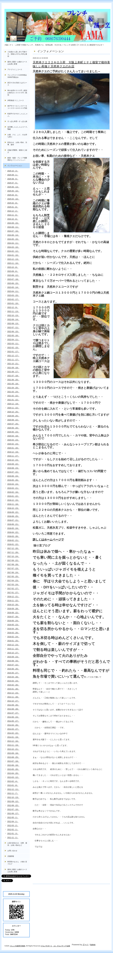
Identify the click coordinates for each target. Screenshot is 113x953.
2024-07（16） (13, 231)
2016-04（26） (13, 629)
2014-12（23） (13, 693)
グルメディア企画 (63, 946)
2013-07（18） (13, 761)
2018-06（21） (13, 524)
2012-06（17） (13, 813)
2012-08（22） (13, 805)
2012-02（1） (12, 830)
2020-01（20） (13, 448)
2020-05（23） (13, 432)
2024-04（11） (13, 243)
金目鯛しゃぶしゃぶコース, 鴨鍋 (18, 128)
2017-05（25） (13, 576)
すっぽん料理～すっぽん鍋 (17, 121)
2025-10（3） (12, 171)
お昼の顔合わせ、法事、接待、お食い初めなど (17, 844)
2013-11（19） (13, 745)
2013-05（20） (13, 769)
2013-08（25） (13, 757)
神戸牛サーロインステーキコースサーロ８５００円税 (17, 107)
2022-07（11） (13, 327)
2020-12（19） (13, 404)
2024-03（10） (13, 247)
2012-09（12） (13, 801)
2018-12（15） (13, 500)
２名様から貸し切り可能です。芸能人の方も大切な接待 (17, 54)
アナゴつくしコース (14, 69)
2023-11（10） (13, 263)
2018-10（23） (13, 508)
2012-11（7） (12, 793)
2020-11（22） (13, 408)
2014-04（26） (13, 725)
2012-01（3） (12, 834)
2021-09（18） (13, 368)
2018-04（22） (13, 532)
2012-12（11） (13, 789)
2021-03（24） (13, 392)
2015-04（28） (13, 677)
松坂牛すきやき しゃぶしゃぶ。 (17, 115)
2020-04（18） (13, 436)
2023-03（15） (13, 295)
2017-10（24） (13, 556)
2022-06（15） (13, 332)
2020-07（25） (13, 424)
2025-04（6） (12, 195)
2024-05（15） (13, 239)
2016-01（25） (13, 641)
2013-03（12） (13, 777)
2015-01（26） (13, 689)
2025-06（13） (13, 187)
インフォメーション (14, 165)
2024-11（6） (12, 215)
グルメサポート (46, 946)
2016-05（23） (13, 625)
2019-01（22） (13, 496)
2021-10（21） (13, 364)
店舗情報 (10, 856)
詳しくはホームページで (48, 539)
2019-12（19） (13, 452)
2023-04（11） (13, 291)
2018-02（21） (13, 540)
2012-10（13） (13, 797)
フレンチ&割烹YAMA (17, 946)
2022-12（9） (12, 307)
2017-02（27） (13, 589)
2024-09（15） (13, 223)
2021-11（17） (13, 360)
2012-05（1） (12, 817)
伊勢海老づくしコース (15, 100)
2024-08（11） (13, 227)
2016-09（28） (13, 609)
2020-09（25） (13, 416)
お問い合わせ (12, 851)
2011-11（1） (12, 838)
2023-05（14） (13, 287)
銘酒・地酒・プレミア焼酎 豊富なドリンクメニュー (18, 159)
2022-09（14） (13, 319)
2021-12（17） (13, 356)
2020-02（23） (13, 444)
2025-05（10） (13, 191)
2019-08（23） (13, 468)
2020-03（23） (13, 440)
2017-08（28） (13, 564)
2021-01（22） (13, 400)
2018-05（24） (13, 528)
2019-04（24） (13, 484)
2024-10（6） (12, 219)
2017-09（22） (13, 560)
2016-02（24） (13, 637)
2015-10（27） (13, 653)
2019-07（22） (13, 472)
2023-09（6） (12, 271)
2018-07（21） (13, 520)
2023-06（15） (13, 283)
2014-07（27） (13, 713)
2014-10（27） (13, 701)
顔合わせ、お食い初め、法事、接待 (17, 143)
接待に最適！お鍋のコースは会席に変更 (17, 63)
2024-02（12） (13, 251)
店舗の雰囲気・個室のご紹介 (17, 151)
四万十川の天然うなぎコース (17, 84)
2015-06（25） (13, 669)
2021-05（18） (13, 384)
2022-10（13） (13, 315)
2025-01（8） (12, 207)
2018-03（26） (13, 536)
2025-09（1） (12, 175)
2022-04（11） (13, 340)
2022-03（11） (13, 344)
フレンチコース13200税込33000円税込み (17, 76)
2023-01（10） (13, 303)
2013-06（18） (13, 765)
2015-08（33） (13, 661)
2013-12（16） (13, 741)
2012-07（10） (13, 809)
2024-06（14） (13, 235)
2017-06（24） (13, 572)
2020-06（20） (13, 428)
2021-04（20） (13, 388)
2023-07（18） (13, 279)
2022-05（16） (13, 336)
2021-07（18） (13, 376)
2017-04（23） (13, 581)
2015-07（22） (13, 665)
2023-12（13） (13, 259)
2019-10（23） (13, 460)
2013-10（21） (13, 749)
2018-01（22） (13, 544)
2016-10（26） (13, 605)
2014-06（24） (13, 717)
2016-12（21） (13, 597)
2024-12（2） (12, 211)
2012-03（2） (12, 825)
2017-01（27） (13, 593)
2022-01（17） (13, 352)
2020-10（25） (13, 412)
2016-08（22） (13, 613)
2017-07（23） (13, 568)
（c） (55, 946)
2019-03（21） (13, 488)
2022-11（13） (13, 311)
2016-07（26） (13, 617)
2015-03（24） (13, 681)
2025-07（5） (12, 183)
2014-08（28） (13, 709)
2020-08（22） (13, 420)
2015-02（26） (13, 685)
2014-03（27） (13, 729)
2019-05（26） (13, 480)
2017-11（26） (13, 552)
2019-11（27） (13, 456)
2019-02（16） (13, 492)
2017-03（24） (13, 585)
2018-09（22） (13, 512)
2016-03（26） (13, 633)
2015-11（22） (13, 649)
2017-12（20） (13, 548)
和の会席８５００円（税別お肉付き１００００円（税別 (17, 93)
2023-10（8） (12, 267)
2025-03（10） (13, 199)
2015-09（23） (13, 657)
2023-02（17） (13, 299)
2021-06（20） (13, 380)
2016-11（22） (13, 601)
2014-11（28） (13, 697)
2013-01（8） (12, 785)
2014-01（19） (13, 737)
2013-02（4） (12, 781)
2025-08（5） (12, 179)
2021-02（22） (13, 396)
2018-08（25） (13, 516)
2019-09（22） (13, 464)
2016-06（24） (13, 621)
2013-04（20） (13, 773)
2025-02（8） (12, 203)
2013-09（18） (13, 753)
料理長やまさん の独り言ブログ (17, 863)
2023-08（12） (13, 275)
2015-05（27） (13, 673)
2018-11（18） (13, 504)
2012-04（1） (12, 821)
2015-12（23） (13, 645)
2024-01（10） (13, 255)
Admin (92, 944)
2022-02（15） (13, 348)
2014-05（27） (13, 721)
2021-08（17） (13, 372)
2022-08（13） (13, 323)
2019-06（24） (13, 476)
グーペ (85, 944)
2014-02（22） (13, 733)
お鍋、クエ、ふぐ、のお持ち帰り (17, 136)
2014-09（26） (13, 705)
